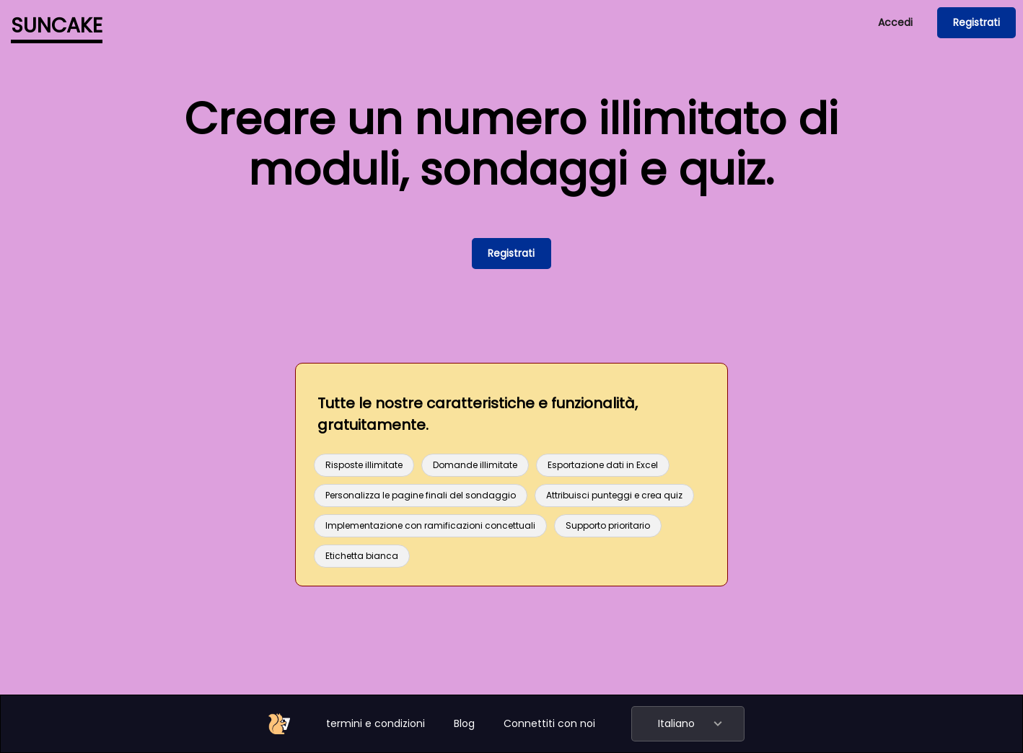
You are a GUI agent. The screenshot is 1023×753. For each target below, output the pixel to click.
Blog (464, 723)
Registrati (976, 22)
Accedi (895, 22)
